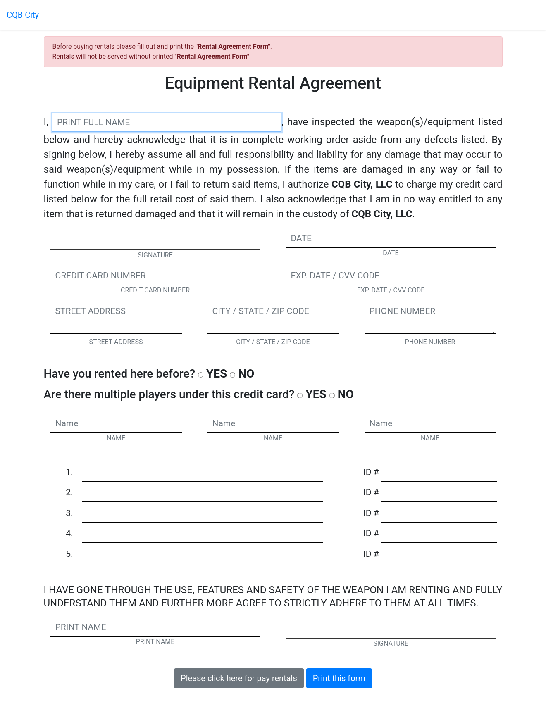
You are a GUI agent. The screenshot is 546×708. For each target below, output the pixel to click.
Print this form (339, 678)
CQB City (23, 15)
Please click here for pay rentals (239, 678)
